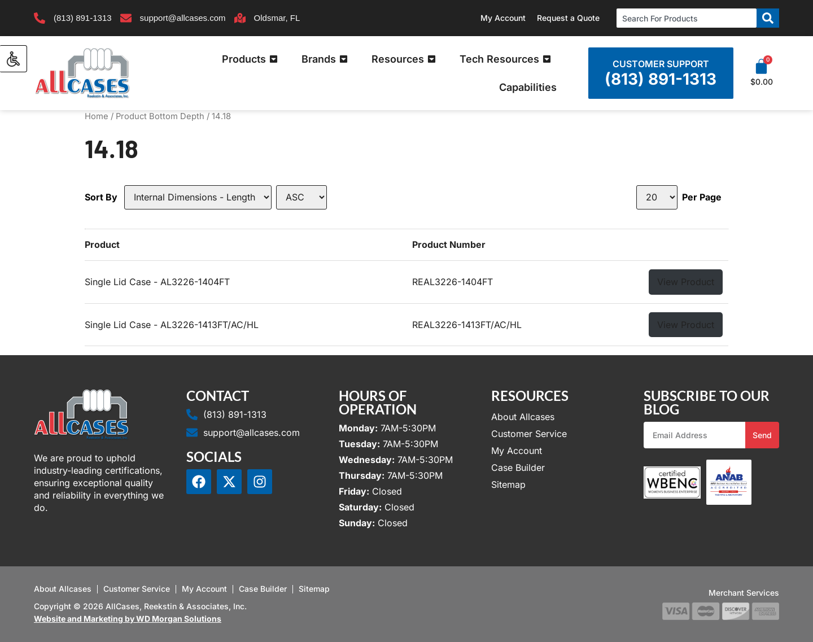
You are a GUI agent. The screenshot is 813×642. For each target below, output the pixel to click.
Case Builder (518, 467)
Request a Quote (568, 18)
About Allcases (522, 416)
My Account (503, 18)
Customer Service (529, 433)
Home (96, 116)
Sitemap (508, 484)
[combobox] (687, 18)
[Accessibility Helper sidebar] (13, 58)
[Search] (768, 18)
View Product (685, 281)
